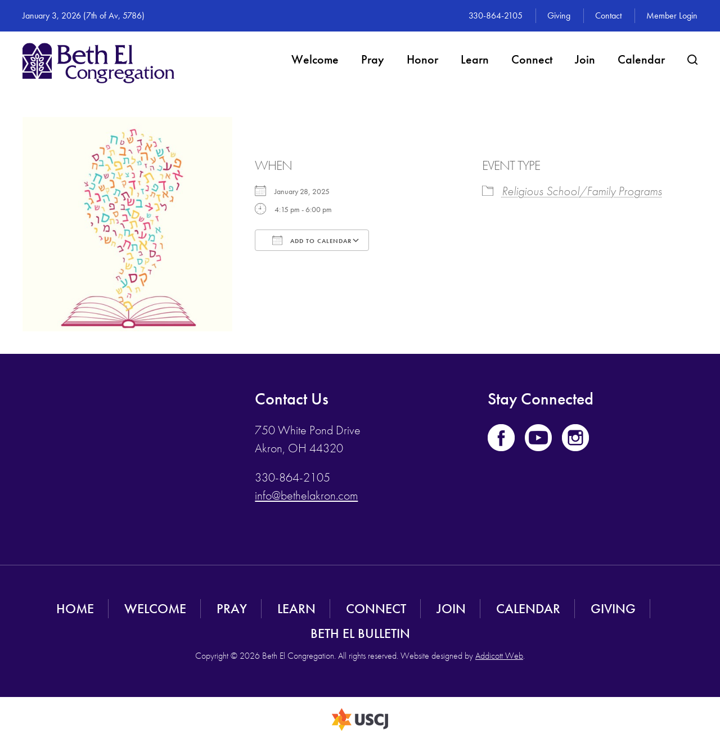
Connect (531, 59)
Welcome (315, 59)
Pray (372, 59)
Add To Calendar (312, 240)
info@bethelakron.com (306, 495)
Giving (558, 15)
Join (585, 59)
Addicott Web (499, 656)
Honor (422, 59)
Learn (475, 59)
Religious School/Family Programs (582, 191)
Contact (608, 15)
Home (75, 608)
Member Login (672, 15)
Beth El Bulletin (360, 633)
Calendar (641, 59)
